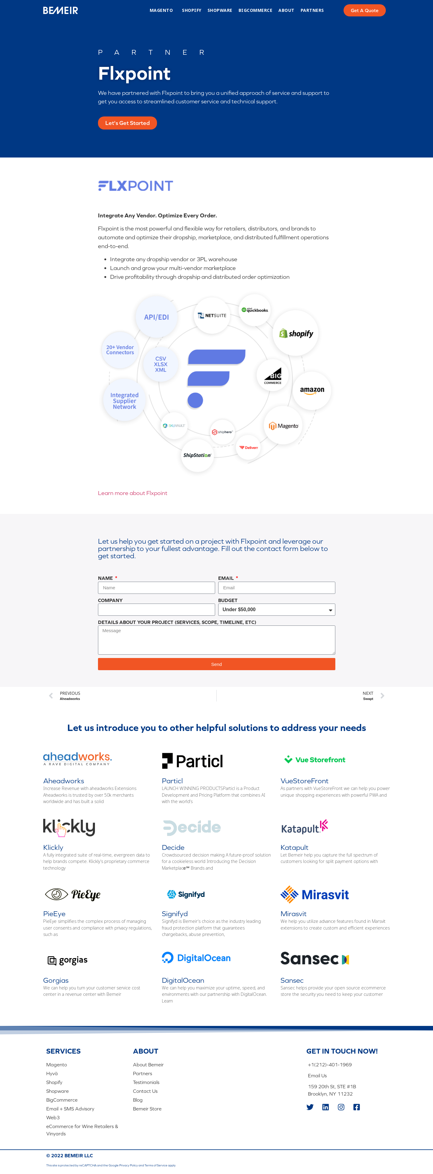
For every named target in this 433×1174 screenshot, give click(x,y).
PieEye (54, 913)
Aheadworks (63, 781)
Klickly (53, 847)
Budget (228, 600)
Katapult (295, 847)
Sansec (292, 980)
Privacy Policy (128, 1165)
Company (110, 600)
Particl (172, 781)
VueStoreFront (305, 781)
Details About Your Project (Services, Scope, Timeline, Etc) (177, 622)
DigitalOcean (183, 980)
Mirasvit (294, 913)
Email (226, 578)
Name (106, 578)
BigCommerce (256, 10)
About (286, 10)
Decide (173, 847)
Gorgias (55, 980)
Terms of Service (156, 1165)
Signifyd (175, 913)
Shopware (220, 10)
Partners (312, 10)
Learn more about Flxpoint (132, 493)
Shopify (191, 10)
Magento (163, 10)
